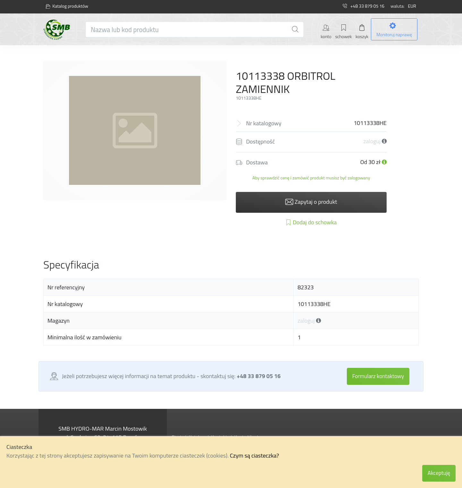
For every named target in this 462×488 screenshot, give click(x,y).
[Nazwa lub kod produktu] (194, 29)
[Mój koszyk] (361, 31)
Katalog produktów (67, 6)
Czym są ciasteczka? (254, 455)
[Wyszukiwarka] (295, 29)
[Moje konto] (326, 31)
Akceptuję (439, 473)
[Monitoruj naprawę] (394, 29)
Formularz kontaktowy (378, 376)
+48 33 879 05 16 (363, 6)
